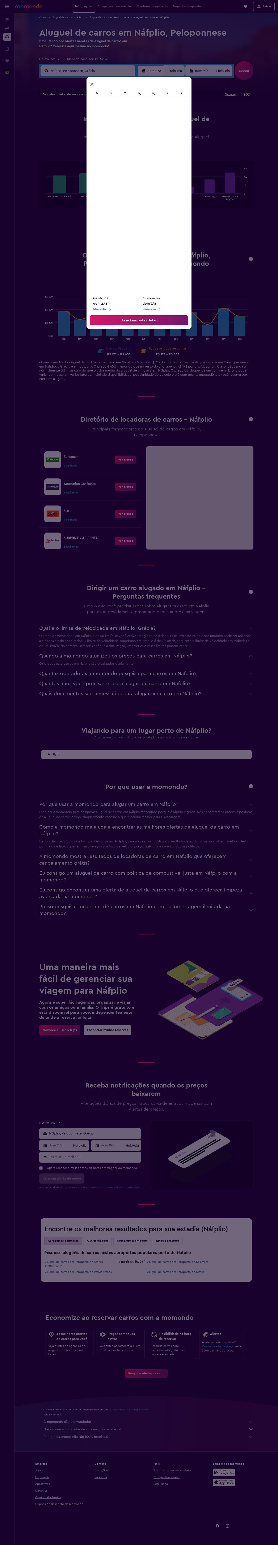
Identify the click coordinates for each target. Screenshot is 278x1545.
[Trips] (7, 61)
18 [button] (91, 140)
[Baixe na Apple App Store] (224, 1482)
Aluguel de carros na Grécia (68, 17)
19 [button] (102, 140)
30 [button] (72, 160)
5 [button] (102, 120)
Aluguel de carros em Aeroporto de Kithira (176, 1272)
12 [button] (102, 130)
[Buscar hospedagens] (7, 28)
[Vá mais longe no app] (7, 49)
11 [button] (91, 130)
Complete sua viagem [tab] (132, 1240)
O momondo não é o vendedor (148, 1421)
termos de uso (102, 1187)
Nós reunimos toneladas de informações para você (148, 1429)
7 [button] (122, 120)
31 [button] (81, 160)
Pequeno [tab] (146, 289)
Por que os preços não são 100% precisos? (148, 1436)
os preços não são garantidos (132, 1409)
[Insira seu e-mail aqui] (94, 1157)
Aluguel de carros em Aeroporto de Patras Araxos (78, 1272)
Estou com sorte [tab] (167, 1240)
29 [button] (132, 150)
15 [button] (132, 130)
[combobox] (50, 59)
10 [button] (81, 130)
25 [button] (92, 150)
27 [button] (112, 150)
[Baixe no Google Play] (224, 1472)
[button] (7, 6)
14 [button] (122, 130)
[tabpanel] (146, 189)
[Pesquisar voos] (7, 19)
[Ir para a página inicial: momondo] (28, 6)
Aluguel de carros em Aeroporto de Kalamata (177, 1261)
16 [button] (71, 140)
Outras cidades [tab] (97, 1240)
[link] (125, 460)
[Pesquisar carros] (7, 37)
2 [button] (72, 120)
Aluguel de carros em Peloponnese (109, 17)
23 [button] (71, 150)
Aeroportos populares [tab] (63, 1240)
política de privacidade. (127, 1187)
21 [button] (122, 140)
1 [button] (132, 110)
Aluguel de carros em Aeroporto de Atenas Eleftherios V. (74, 1264)
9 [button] (72, 130)
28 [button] (122, 150)
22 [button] (132, 140)
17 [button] (81, 140)
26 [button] (102, 150)
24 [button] (82, 150)
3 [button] (82, 120)
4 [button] (92, 120)
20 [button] (112, 140)
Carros (43, 17)
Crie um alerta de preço (218, 1346)
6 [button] (112, 120)
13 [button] (112, 130)
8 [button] (132, 120)
